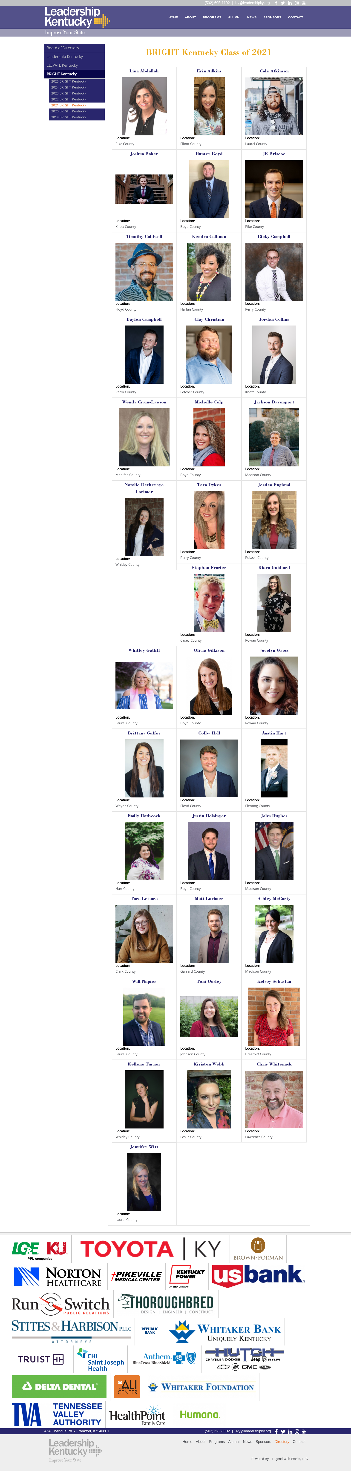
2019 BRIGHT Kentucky (68, 117)
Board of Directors (63, 48)
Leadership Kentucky (65, 56)
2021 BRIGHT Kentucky (68, 105)
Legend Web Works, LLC (290, 1459)
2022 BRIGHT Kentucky (68, 99)
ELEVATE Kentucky (62, 65)
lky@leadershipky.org (252, 3)
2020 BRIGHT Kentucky (68, 111)
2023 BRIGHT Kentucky (68, 93)
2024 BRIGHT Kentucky (68, 87)
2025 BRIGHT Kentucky (68, 81)
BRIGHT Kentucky (62, 74)
